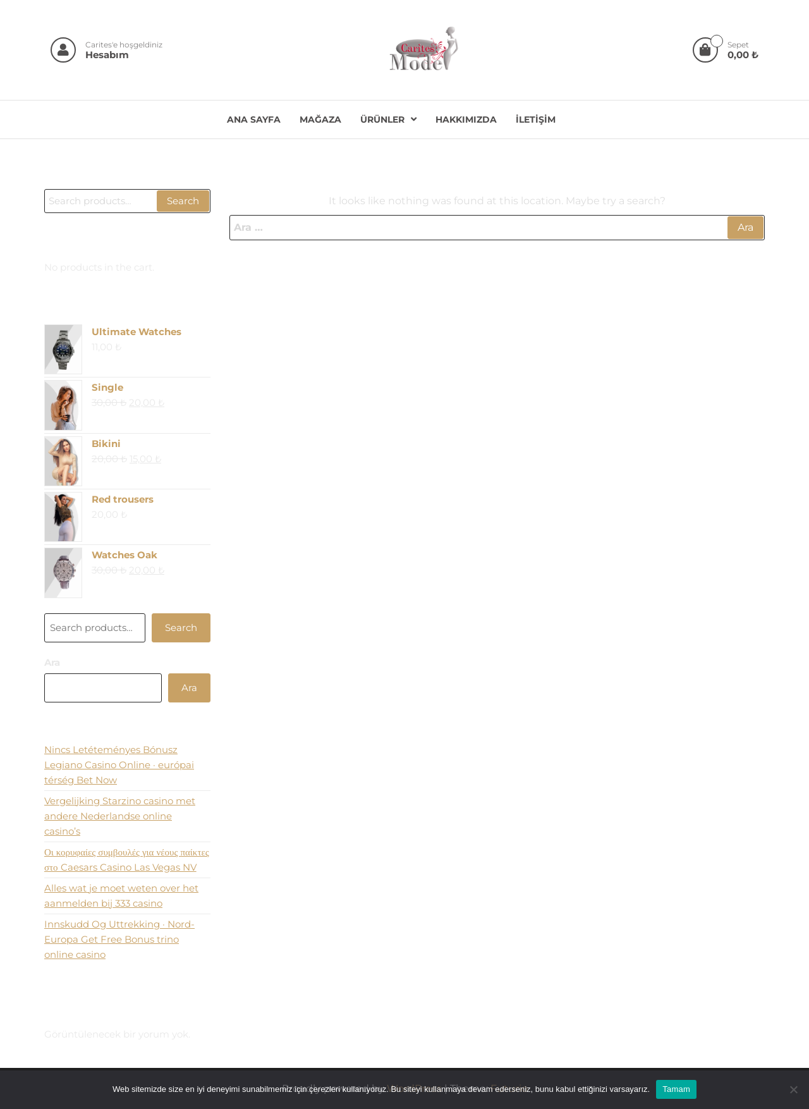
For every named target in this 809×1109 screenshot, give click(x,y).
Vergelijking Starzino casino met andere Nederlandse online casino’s (119, 816)
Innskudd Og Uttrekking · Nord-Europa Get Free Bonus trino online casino (119, 939)
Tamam (676, 1089)
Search (183, 201)
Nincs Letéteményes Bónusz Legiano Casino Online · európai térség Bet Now (119, 765)
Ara (52, 662)
